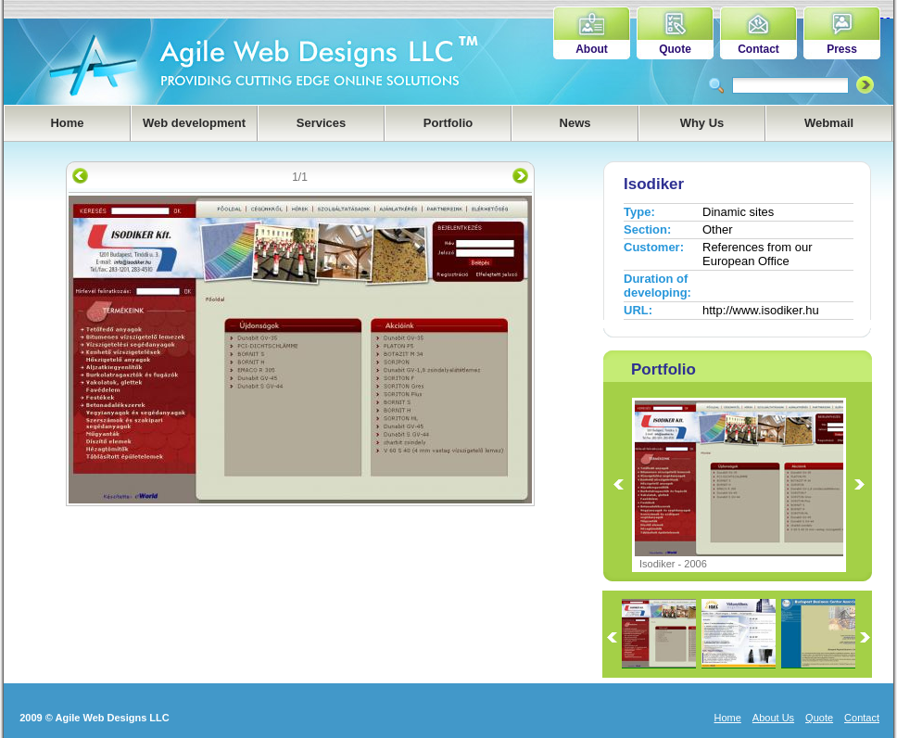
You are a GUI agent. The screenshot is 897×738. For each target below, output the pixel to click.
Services (322, 123)
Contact (758, 49)
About (591, 49)
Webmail (828, 123)
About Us (773, 717)
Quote (675, 49)
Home (66, 123)
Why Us (702, 123)
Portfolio (448, 123)
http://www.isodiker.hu (760, 310)
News (575, 123)
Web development (194, 123)
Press (842, 49)
